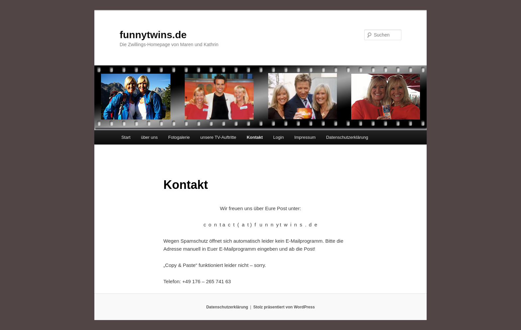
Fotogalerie (179, 137)
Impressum (305, 137)
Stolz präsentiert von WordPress (284, 307)
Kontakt (254, 137)
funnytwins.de (153, 34)
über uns (149, 137)
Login (278, 137)
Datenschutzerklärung (347, 137)
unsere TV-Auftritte (218, 137)
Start (125, 137)
